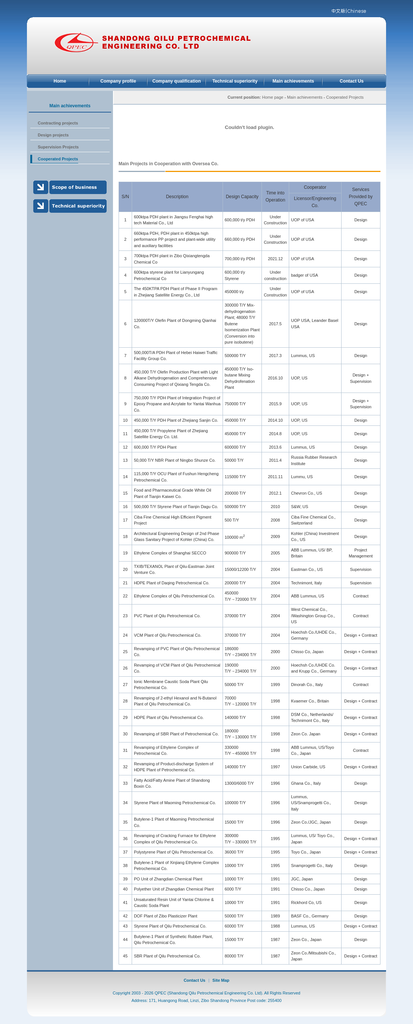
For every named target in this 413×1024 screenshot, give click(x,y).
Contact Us (352, 81)
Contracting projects (58, 123)
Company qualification (176, 81)
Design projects (53, 135)
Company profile (118, 81)
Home (59, 81)
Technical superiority (235, 81)
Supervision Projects (58, 147)
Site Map (220, 980)
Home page (273, 97)
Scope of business (70, 187)
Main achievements (293, 81)
